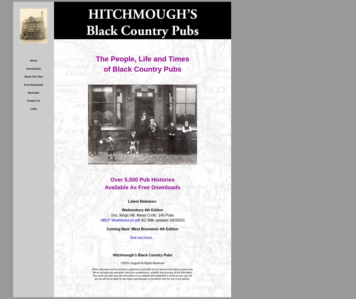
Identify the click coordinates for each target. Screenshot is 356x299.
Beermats (33, 92)
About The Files (33, 76)
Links (33, 108)
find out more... (143, 238)
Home (33, 60)
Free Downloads (33, 84)
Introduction (33, 68)
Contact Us (33, 100)
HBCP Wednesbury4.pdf (120, 220)
